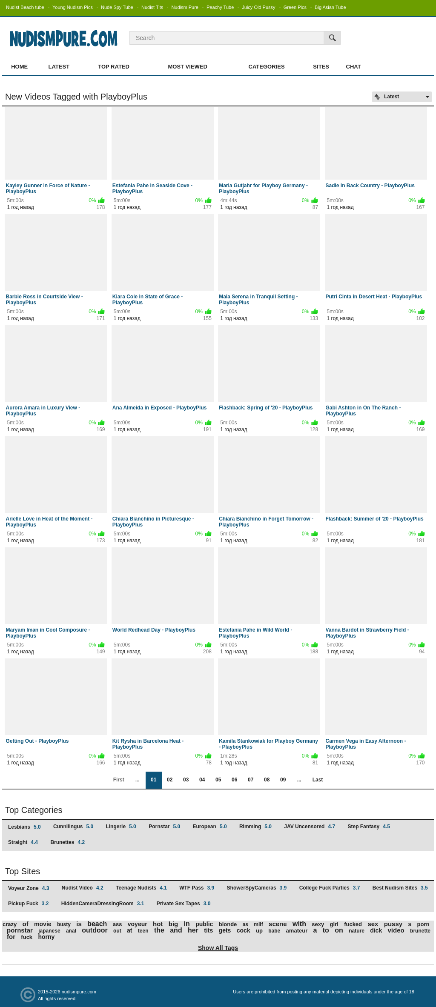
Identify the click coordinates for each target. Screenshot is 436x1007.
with (299, 923)
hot (158, 923)
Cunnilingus (73, 827)
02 (169, 780)
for (11, 936)
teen (143, 931)
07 (250, 780)
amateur (297, 930)
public (204, 924)
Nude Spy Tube (117, 7)
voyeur (137, 924)
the (159, 930)
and (176, 930)
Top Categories (34, 810)
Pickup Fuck (28, 904)
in (187, 923)
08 (267, 780)
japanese (49, 931)
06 (234, 780)
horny (46, 936)
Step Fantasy (368, 827)
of (26, 923)
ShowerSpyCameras (257, 888)
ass (117, 924)
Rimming (255, 827)
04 (202, 780)
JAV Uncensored (309, 827)
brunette (420, 931)
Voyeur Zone (28, 888)
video (396, 930)
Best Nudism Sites (400, 888)
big (173, 923)
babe (274, 931)
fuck (26, 937)
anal (71, 931)
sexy (318, 924)
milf (258, 924)
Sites (321, 66)
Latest (59, 66)
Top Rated (113, 66)
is (79, 923)
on (339, 930)
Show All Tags (218, 947)
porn (423, 924)
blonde (228, 924)
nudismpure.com (79, 991)
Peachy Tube (220, 7)
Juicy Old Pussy (258, 7)
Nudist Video (82, 888)
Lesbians (24, 827)
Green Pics (295, 7)
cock (243, 930)
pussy (393, 923)
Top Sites (22, 871)
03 (186, 780)
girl (334, 924)
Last (318, 780)
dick (376, 930)
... (299, 780)
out (117, 931)
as (245, 924)
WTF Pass (196, 888)
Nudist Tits (152, 7)
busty (64, 924)
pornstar (20, 930)
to (326, 930)
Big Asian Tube (330, 7)
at (129, 930)
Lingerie (121, 827)
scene (278, 923)
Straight (23, 842)
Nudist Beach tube (25, 7)
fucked (353, 924)
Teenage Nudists (141, 888)
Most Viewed (187, 66)
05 (218, 780)
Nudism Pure (184, 7)
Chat (353, 66)
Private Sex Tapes (184, 904)
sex (372, 923)
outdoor (94, 930)
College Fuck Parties (329, 888)
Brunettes (67, 842)
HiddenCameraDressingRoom (102, 904)
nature (356, 931)
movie (42, 924)
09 (283, 780)
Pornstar (164, 827)
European (210, 827)
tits (208, 930)
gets (225, 930)
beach (97, 923)
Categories (267, 66)
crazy (10, 924)
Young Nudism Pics (72, 7)
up (259, 930)
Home (19, 66)
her (193, 930)
